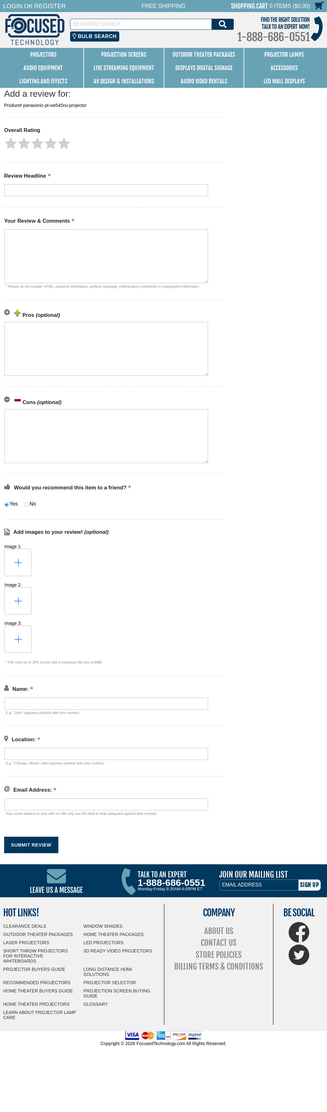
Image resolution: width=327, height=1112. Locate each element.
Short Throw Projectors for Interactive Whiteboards (35, 956)
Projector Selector (109, 982)
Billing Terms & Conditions (218, 966)
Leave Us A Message (56, 890)
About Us (218, 931)
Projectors (43, 54)
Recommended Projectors (36, 982)
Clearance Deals (24, 926)
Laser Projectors (26, 942)
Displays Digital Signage (203, 67)
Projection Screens (123, 54)
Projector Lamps (284, 54)
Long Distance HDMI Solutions (107, 972)
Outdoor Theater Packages (204, 54)
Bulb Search (95, 36)
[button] (10, 143)
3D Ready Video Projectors (117, 950)
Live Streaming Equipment (124, 67)
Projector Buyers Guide (34, 969)
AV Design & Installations (124, 81)
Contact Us (219, 943)
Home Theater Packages (113, 934)
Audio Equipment (43, 67)
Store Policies (219, 955)
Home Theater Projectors (36, 1004)
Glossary (95, 1004)
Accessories (284, 67)
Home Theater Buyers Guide (38, 990)
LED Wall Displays (284, 81)
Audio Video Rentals (204, 81)
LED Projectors (103, 942)
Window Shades (102, 926)
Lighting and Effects (43, 81)
